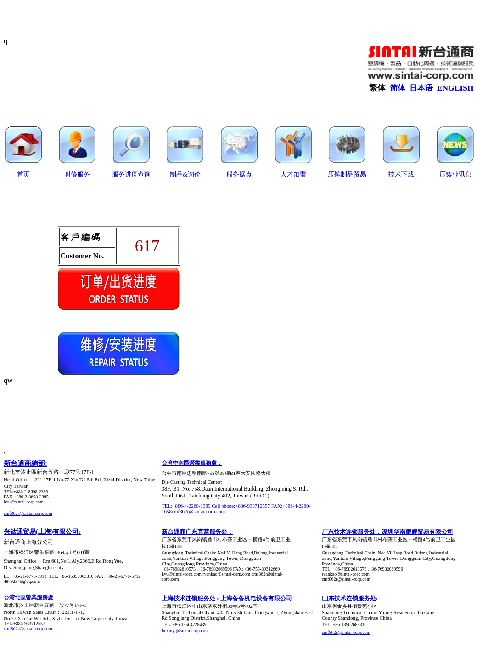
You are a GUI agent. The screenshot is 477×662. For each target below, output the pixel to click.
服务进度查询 (131, 174)
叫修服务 (77, 174)
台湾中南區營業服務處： (192, 463)
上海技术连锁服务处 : (190, 598)
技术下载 (401, 174)
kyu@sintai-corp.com (24, 501)
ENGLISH (455, 87)
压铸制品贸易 (347, 174)
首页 (23, 174)
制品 (176, 174)
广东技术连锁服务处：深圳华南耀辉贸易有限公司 (387, 531)
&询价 (192, 174)
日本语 (421, 88)
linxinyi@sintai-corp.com (185, 630)
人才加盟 (293, 174)
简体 (397, 88)
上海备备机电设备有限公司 (256, 598)
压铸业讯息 (455, 174)
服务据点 (239, 174)
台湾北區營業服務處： (31, 597)
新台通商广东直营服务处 (194, 531)
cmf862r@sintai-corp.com (28, 513)
